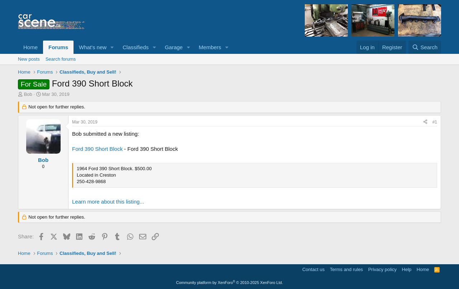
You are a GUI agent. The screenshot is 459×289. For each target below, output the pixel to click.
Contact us (313, 269)
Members (210, 47)
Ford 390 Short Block (97, 149)
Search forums (61, 59)
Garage (174, 47)
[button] (112, 47)
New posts (29, 59)
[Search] (424, 47)
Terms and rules (346, 269)
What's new (93, 47)
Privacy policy (382, 269)
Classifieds (136, 47)
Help (407, 269)
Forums (58, 47)
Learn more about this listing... (108, 202)
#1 (434, 122)
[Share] (425, 122)
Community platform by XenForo (229, 282)
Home (30, 47)
